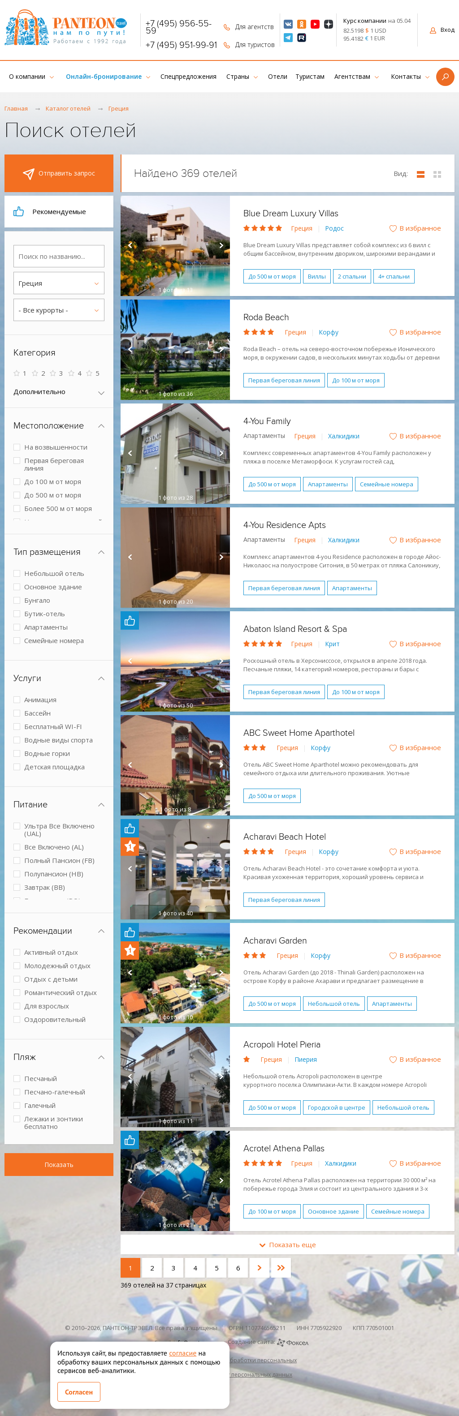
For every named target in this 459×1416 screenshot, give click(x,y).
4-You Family (267, 421)
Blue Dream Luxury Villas (290, 213)
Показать (59, 1164)
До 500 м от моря (272, 276)
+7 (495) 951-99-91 (181, 45)
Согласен (79, 1391)
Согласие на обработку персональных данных (229, 1374)
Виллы (317, 276)
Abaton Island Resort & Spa (295, 629)
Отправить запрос (59, 174)
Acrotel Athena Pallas (284, 1148)
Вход (442, 30)
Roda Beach (266, 317)
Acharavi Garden (275, 940)
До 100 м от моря (356, 380)
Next (221, 246)
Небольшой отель (334, 1004)
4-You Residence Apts (284, 525)
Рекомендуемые (49, 211)
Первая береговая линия (284, 380)
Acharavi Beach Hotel (284, 837)
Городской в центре (336, 1107)
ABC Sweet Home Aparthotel (299, 733)
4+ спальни (394, 276)
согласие (182, 1352)
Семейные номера (386, 484)
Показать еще (288, 1244)
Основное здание (333, 1211)
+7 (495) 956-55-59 (179, 27)
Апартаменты (328, 484)
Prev (130, 246)
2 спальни (352, 276)
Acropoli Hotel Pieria (281, 1044)
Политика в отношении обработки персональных (229, 1360)
